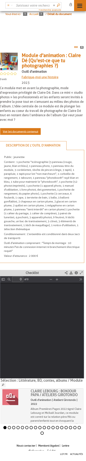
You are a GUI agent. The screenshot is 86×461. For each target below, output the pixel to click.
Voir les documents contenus (20, 131)
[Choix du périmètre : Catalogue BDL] (10, 5)
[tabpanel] (43, 239)
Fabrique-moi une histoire (40, 77)
